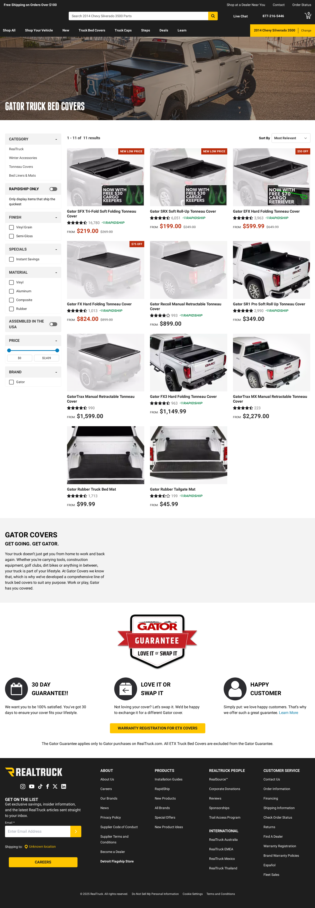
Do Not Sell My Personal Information (155, 894)
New (65, 30)
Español (269, 865)
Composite (24, 300)
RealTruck (16, 149)
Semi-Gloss (24, 236)
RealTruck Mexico (222, 859)
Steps (145, 30)
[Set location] (40, 846)
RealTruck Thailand (223, 868)
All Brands (162, 808)
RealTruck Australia (223, 839)
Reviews (215, 798)
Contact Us (271, 779)
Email (10, 822)
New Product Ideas (169, 827)
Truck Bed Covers (92, 30)
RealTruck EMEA (221, 849)
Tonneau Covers (21, 167)
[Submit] (75, 831)
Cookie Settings (193, 894)
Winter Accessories (23, 158)
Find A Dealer (273, 836)
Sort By (264, 138)
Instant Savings (27, 259)
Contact (279, 5)
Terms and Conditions (221, 894)
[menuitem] (9, 30)
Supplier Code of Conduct (119, 827)
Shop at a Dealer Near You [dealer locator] (246, 5)
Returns (269, 827)
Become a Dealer (112, 852)
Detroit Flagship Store (117, 861)
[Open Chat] (236, 16)
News (104, 808)
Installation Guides (168, 779)
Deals (164, 30)
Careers (106, 789)
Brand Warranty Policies (281, 855)
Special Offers (165, 817)
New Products (165, 798)
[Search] (143, 16)
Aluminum (23, 291)
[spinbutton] (19, 358)
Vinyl (19, 282)
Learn (182, 30)
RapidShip (162, 789)
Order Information (276, 789)
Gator (20, 382)
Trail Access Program (224, 817)
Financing (270, 798)
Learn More (288, 712)
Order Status (301, 5)
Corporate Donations (224, 789)
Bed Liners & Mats (22, 175)
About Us (107, 779)
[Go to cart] (308, 16)
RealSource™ (218, 779)
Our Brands (108, 798)
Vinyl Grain (24, 227)
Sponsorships (219, 808)
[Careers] (43, 862)
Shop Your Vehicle (39, 30)
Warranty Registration (279, 846)
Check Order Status (277, 817)
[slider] (9, 350)
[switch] (33, 189)
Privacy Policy (110, 817)
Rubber (21, 309)
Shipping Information (279, 808)
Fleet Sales (271, 875)
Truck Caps (123, 30)
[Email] (37, 831)
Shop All (9, 30)
